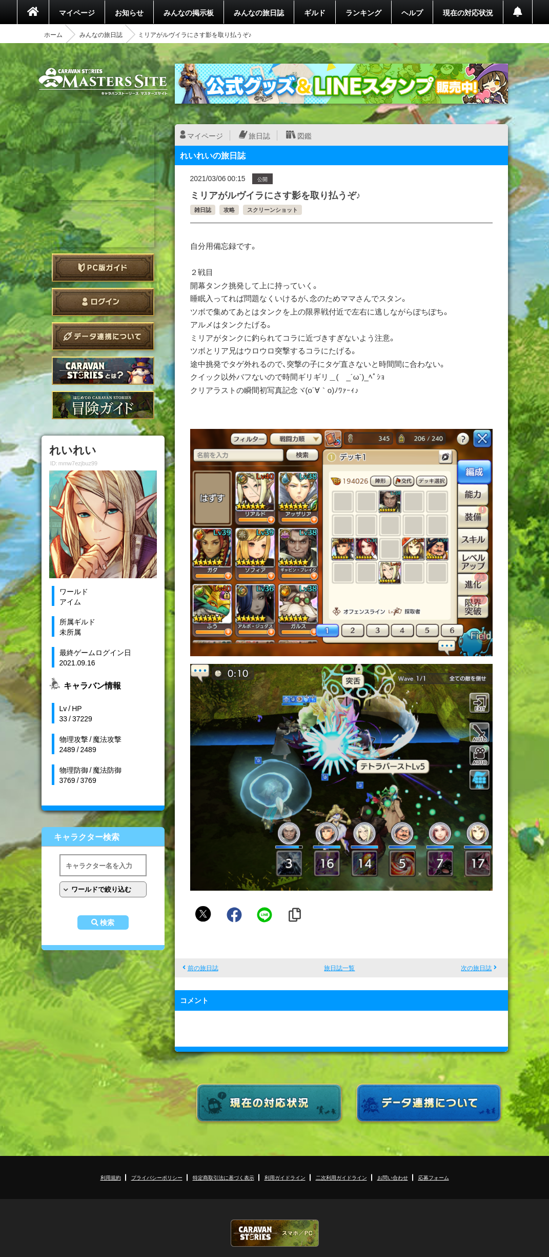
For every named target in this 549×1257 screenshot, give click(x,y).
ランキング (363, 12)
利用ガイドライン (285, 1177)
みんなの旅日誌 (259, 12)
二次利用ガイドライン (341, 1177)
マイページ (77, 12)
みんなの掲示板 (189, 12)
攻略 (229, 209)
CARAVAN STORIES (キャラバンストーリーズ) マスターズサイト (103, 82)
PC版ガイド (103, 267)
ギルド (315, 12)
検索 (107, 922)
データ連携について (103, 336)
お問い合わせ (392, 1177)
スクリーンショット (272, 209)
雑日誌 (202, 209)
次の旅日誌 (476, 967)
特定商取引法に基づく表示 (223, 1177)
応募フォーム (433, 1177)
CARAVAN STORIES (275, 1233)
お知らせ (129, 12)
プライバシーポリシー (156, 1177)
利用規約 (110, 1177)
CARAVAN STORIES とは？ (103, 371)
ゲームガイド (103, 405)
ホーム (53, 34)
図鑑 (304, 135)
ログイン (103, 302)
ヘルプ (412, 12)
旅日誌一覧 (339, 967)
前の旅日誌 (203, 967)
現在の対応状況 (468, 12)
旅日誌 (259, 135)
